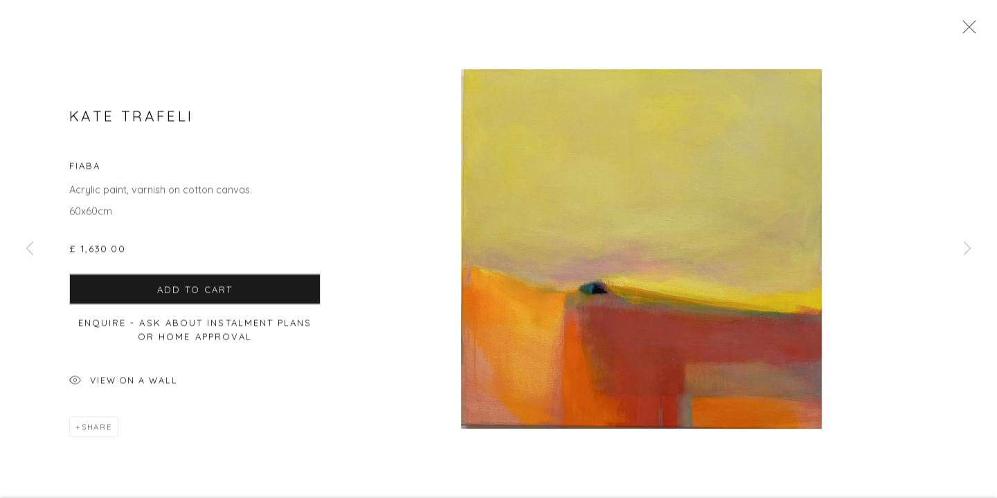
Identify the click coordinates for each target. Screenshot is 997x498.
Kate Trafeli (131, 122)
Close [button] (967, 31)
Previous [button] (30, 249)
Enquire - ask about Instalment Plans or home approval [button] (195, 334)
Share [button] (97, 432)
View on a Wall (123, 387)
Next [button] (967, 249)
